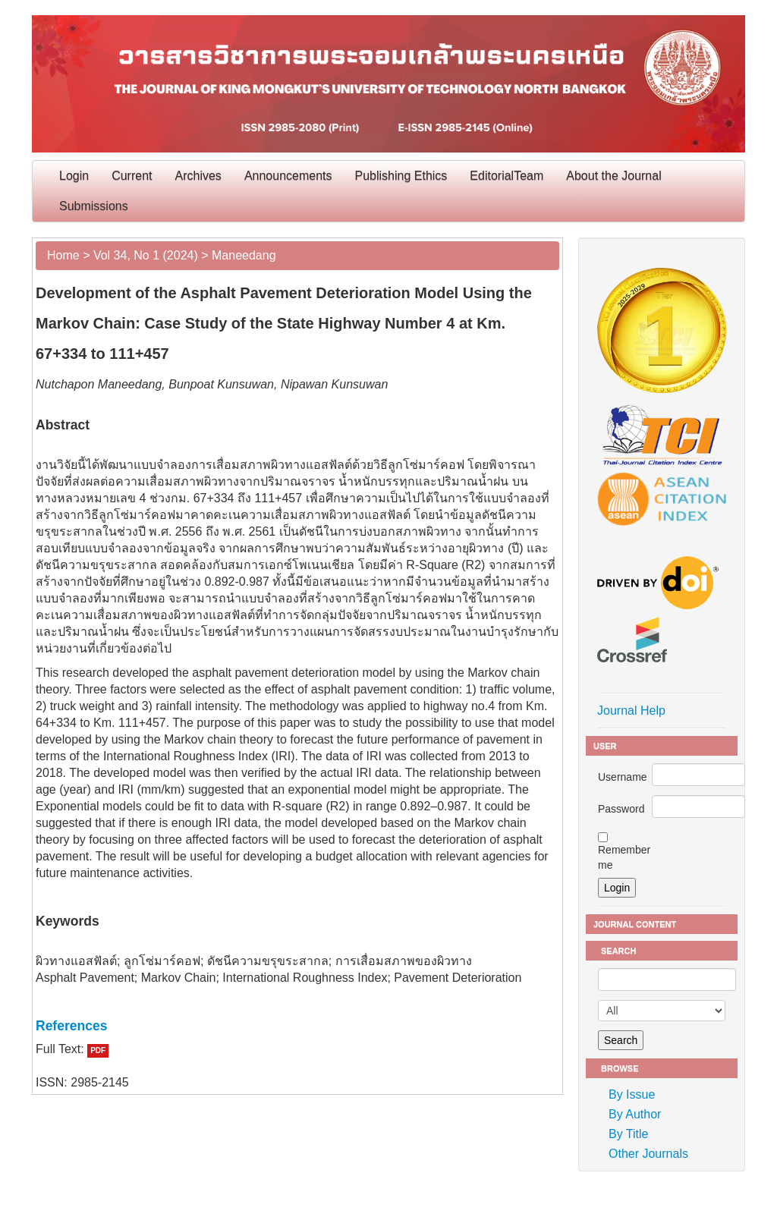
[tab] (297, 1025)
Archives (198, 175)
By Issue (632, 1094)
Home (63, 255)
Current (132, 175)
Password (621, 809)
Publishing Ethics (401, 175)
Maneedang (244, 255)
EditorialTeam (506, 175)
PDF (97, 1050)
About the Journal (613, 175)
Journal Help (631, 710)
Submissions (93, 206)
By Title (628, 1133)
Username (622, 777)
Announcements (288, 175)
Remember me (624, 857)
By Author (635, 1114)
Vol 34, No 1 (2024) (145, 255)
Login (74, 175)
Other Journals (648, 1153)
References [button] (71, 1025)
